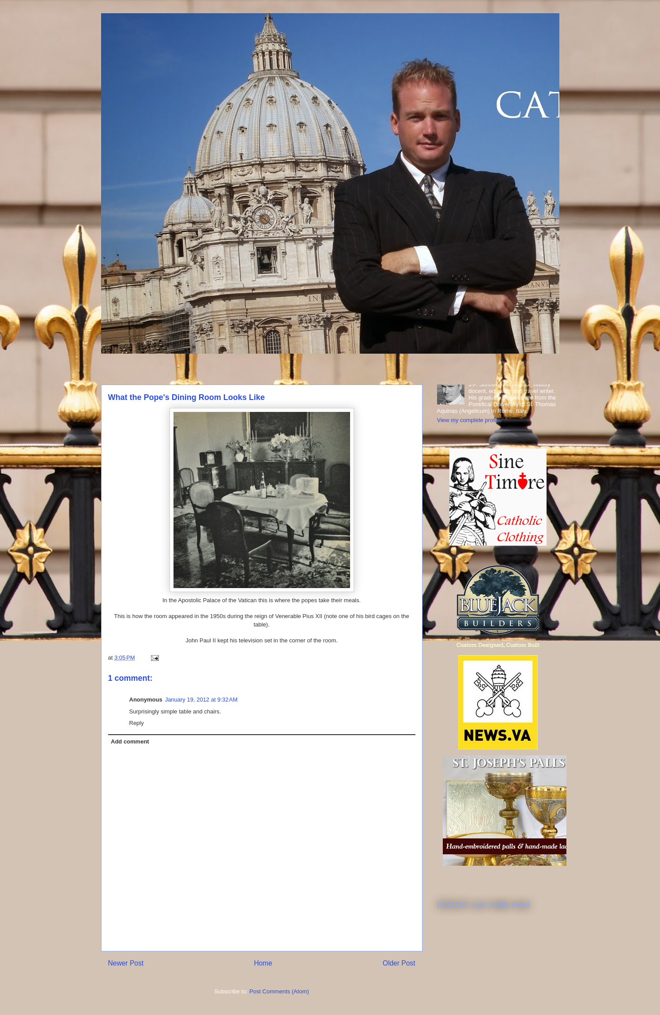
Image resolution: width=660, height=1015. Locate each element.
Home (263, 963)
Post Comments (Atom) (279, 991)
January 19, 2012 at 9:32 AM (201, 699)
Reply (136, 723)
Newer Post (126, 963)
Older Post (399, 963)
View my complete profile (469, 420)
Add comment (130, 741)
